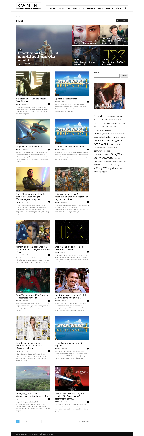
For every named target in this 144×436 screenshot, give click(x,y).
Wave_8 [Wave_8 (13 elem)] (117, 165)
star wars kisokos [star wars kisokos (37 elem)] (102, 151)
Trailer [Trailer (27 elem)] (97, 165)
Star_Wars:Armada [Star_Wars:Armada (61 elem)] (104, 158)
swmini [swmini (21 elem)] (117, 158)
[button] (125, 8)
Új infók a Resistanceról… (67, 98)
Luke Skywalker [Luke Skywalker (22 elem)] (105, 137)
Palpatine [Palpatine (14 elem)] (116, 137)
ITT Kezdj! (51, 8)
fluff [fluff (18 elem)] (107, 127)
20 (49, 202)
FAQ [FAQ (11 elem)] (103, 127)
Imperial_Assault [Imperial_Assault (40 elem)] (102, 133)
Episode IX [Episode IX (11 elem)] (114, 123)
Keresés (96, 73)
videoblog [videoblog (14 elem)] (110, 165)
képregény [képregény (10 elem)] (122, 133)
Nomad (18, 202)
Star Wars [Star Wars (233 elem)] (101, 144)
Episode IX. (105, 59)
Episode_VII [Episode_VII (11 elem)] (97, 127)
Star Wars (19, 143)
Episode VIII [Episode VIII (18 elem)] (122, 123)
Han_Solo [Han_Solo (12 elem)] (108, 130)
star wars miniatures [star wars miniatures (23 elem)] (102, 154)
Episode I (76, 38)
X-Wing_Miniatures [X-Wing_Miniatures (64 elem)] (113, 168)
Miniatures (78, 8)
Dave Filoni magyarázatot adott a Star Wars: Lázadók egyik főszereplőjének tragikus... (32, 197)
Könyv (118, 8)
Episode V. (19, 95)
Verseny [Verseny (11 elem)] (103, 165)
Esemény (58, 143)
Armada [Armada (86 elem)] (98, 116)
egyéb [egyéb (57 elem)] (97, 123)
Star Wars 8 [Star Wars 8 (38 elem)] (114, 144)
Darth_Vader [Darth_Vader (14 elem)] (118, 120)
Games (109, 8)
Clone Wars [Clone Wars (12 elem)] (97, 120)
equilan (20, 64)
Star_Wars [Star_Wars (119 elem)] (117, 154)
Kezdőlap (19, 17)
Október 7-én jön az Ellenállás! (69, 146)
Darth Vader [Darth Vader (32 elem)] (107, 120)
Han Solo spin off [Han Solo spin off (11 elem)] (99, 130)
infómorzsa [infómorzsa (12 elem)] (114, 133)
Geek (68, 8)
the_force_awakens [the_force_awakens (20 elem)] (111, 161)
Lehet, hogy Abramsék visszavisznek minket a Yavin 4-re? (33, 394)
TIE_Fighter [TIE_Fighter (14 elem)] (122, 161)
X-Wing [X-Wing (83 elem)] (98, 168)
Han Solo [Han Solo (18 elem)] (113, 127)
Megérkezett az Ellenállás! (29, 146)
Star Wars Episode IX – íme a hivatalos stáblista (69, 248)
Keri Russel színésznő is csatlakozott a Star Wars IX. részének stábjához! (29, 346)
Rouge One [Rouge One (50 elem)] (117, 140)
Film (100, 8)
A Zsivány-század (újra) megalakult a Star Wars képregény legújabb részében (71, 197)
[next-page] (40, 421)
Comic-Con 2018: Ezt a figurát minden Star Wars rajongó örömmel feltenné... (69, 396)
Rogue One (77, 59)
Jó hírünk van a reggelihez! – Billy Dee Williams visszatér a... (71, 296)
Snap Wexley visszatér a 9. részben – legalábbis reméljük (33, 296)
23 (88, 101)
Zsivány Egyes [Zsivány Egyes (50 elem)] (101, 171)
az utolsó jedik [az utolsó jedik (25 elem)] (110, 116)
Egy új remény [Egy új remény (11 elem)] (106, 123)
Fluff (61, 8)
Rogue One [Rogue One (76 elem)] (104, 140)
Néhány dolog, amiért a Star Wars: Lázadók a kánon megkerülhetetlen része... (33, 249)
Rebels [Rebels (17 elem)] (122, 137)
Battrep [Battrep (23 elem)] (120, 116)
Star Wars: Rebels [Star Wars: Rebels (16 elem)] (112, 148)
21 (88, 149)
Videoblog (91, 8)
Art (56, 339)
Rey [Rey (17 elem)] (95, 141)
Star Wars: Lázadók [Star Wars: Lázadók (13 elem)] (99, 148)
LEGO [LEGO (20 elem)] (96, 137)
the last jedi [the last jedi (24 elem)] (98, 161)
